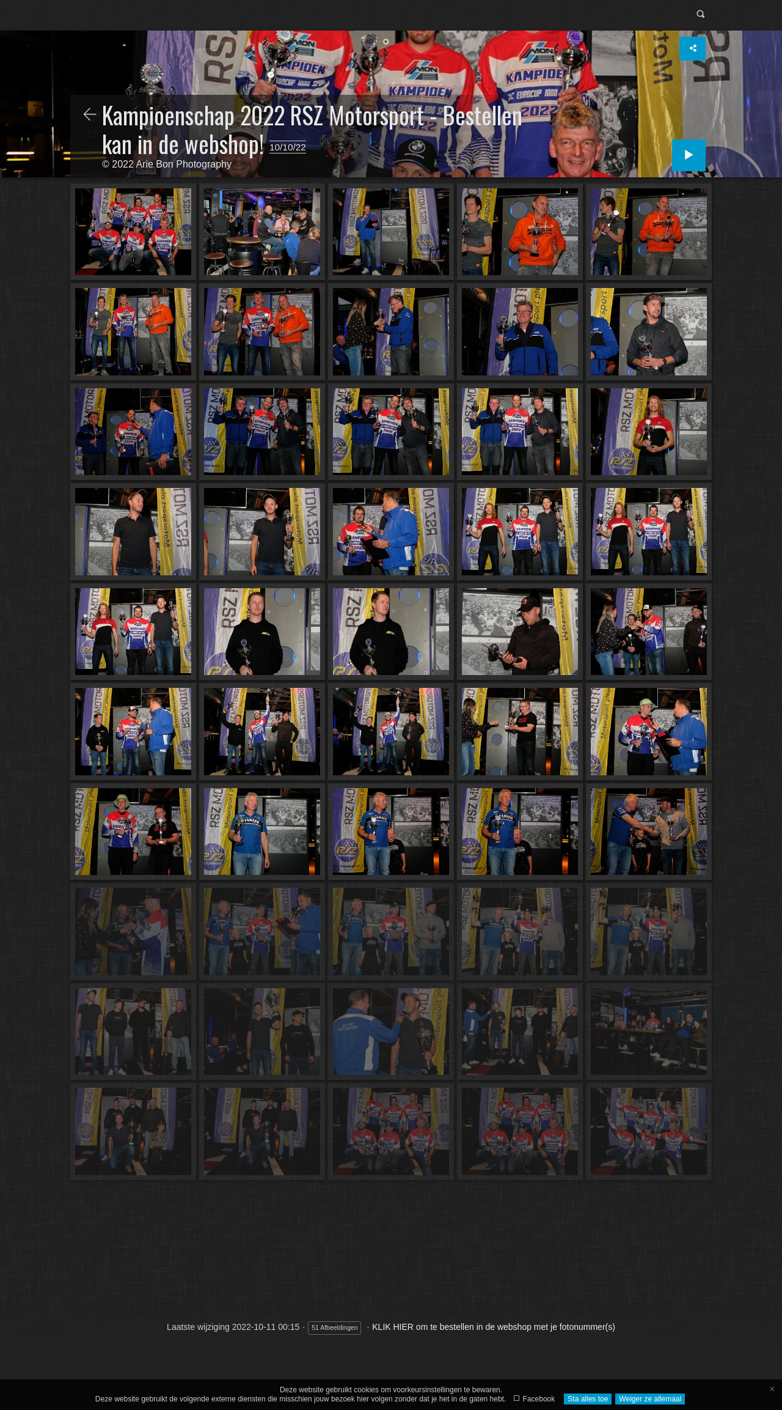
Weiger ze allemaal (650, 1399)
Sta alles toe (588, 1399)
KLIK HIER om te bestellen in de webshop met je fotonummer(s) (493, 1327)
